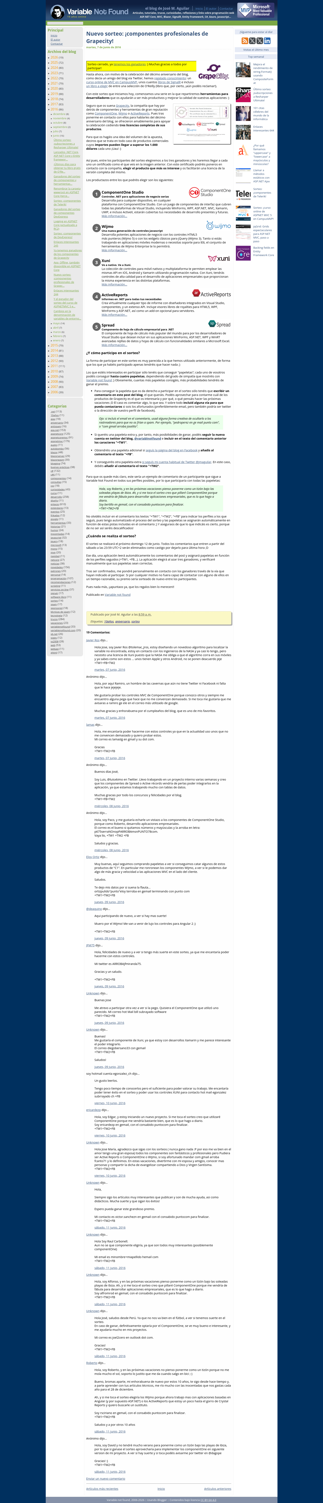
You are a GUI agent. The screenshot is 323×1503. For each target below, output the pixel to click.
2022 (55, 78)
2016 (55, 109)
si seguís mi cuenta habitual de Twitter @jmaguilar (176, 462)
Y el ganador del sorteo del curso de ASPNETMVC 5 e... (65, 302)
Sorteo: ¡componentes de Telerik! (262, 192)
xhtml (54, 652)
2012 (55, 360)
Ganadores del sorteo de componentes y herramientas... (67, 180)
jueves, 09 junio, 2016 (109, 902)
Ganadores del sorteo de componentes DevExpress (67, 212)
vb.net (54, 634)
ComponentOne (106, 113)
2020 (55, 88)
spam (54, 604)
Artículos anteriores (217, 1489)
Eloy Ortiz (92, 857)
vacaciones (57, 622)
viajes (54, 637)
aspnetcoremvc (59, 437)
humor (54, 530)
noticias (55, 563)
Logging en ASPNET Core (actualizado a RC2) (65, 225)
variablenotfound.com (63, 630)
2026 (55, 57)
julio (56, 131)
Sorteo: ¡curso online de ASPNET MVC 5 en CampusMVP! (263, 213)
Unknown (92, 993)
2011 (55, 366)
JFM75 (90, 945)
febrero (58, 336)
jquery (54, 541)
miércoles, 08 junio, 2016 (112, 806)
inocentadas (57, 533)
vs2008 (55, 641)
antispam (56, 426)
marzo (57, 332)
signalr (54, 593)
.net (53, 411)
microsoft (56, 545)
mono (54, 548)
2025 (55, 62)
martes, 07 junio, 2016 (110, 670)
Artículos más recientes (102, 1489)
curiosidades (58, 489)
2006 (55, 392)
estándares (57, 507)
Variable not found (99, 380)
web (53, 645)
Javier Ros (93, 640)
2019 (55, 93)
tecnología (56, 615)
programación (58, 578)
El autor (211, 9)
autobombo (57, 448)
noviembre (60, 118)
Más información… (114, 216)
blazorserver (58, 456)
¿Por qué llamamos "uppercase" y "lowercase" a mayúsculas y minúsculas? (262, 155)
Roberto (91, 1363)
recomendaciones (61, 582)
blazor (54, 452)
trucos (54, 619)
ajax (53, 418)
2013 (55, 355)
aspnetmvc (57, 441)
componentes (58, 478)
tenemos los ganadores (130, 64)
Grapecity (122, 106)
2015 (55, 345)
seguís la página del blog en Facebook (172, 450)
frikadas (55, 515)
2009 (55, 376)
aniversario (57, 422)
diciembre (59, 114)
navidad (55, 556)
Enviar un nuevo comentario (105, 1479)
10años (55, 415)
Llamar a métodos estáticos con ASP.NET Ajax (261, 175)
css (52, 485)
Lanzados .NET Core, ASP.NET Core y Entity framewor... (67, 155)
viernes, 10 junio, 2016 (110, 1103)
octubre (58, 122)
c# (52, 470)
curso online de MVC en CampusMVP (111, 82)
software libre (58, 596)
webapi (55, 648)
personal (56, 574)
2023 (55, 73)
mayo (56, 323)
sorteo (54, 600)
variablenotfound (60, 626)
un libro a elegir (97, 86)
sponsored (57, 608)
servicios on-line (60, 589)
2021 (55, 83)
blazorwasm (57, 459)
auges (54, 444)
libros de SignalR (169, 82)
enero (57, 340)
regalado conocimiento (170, 78)
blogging (55, 463)
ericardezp (93, 1110)
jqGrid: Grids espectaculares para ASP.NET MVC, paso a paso (262, 234)
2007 (55, 386)
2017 (55, 104)
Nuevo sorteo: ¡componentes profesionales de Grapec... (64, 280)
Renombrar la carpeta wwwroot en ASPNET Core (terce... (67, 192)
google (54, 519)
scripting (55, 585)
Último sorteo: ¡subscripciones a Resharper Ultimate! (66, 143)
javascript (56, 537)
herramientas (58, 522)
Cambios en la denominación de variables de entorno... (67, 314)
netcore (55, 559)
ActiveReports (139, 113)
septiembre (60, 127)
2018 (55, 99)
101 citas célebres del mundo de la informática (261, 113)
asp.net (55, 430)
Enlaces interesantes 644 (263, 128)
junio (56, 135)
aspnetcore (57, 433)
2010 (55, 371)
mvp (53, 552)
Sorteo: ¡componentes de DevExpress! (67, 235)
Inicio (199, 9)
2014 (55, 350)
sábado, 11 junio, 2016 (110, 1227)
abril (56, 327)
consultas (56, 481)
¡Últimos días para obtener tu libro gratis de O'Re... (67, 167)
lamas (90, 725)
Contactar (226, 9)
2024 (55, 67)
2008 (55, 381)
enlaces (55, 504)
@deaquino (94, 909)
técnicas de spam (60, 611)
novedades (57, 567)
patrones (56, 570)
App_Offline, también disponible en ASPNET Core (67, 266)
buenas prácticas (60, 467)
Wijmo (122, 113)
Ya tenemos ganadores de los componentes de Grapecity (68, 254)
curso (54, 493)
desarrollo (56, 496)
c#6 (53, 474)
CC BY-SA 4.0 (208, 1500)
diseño (54, 500)
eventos (55, 511)
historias (55, 526)
